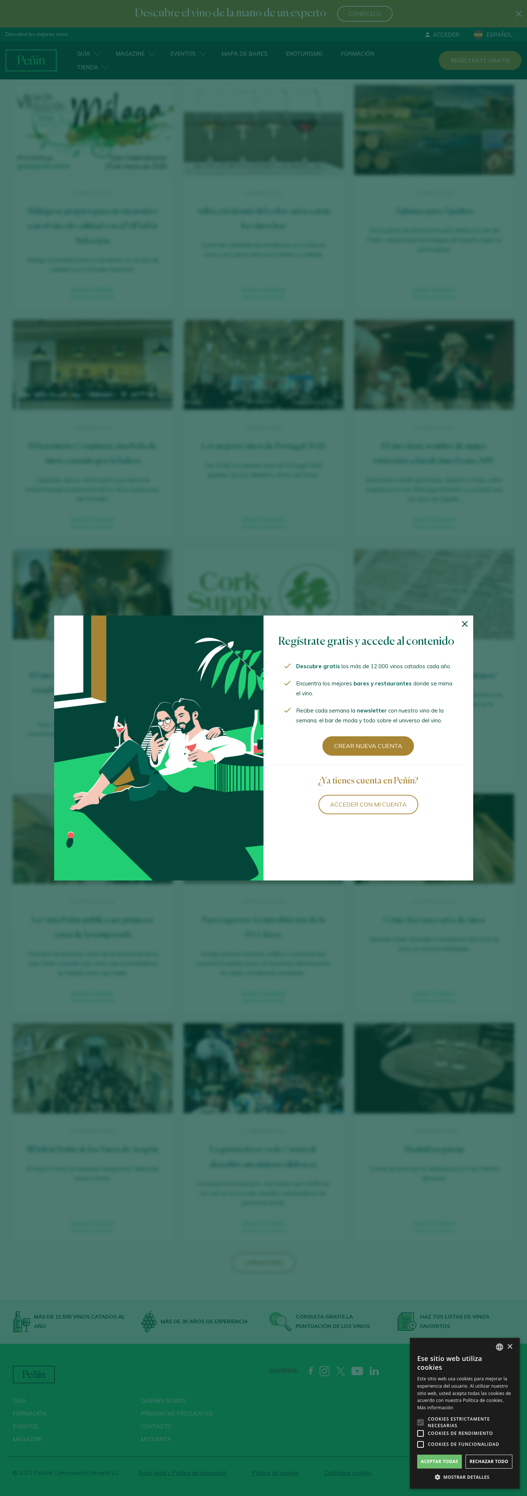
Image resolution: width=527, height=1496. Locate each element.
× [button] (509, 1347)
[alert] (465, 1413)
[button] (464, 1477)
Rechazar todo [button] (489, 1461)
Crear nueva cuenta (368, 745)
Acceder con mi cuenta (368, 804)
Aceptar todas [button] (439, 1461)
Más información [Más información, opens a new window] (435, 1408)
